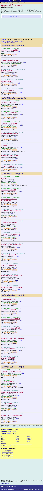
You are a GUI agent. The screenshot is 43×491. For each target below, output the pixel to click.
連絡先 (2, 486)
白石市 (17, 439)
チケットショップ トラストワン (9, 102)
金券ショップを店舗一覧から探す (10, 16)
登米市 (17, 441)
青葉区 (2, 41)
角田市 (3, 438)
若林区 (21, 41)
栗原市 (17, 438)
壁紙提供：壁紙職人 (5, 483)
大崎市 (28, 436)
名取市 (28, 441)
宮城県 (3, 39)
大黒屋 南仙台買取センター (8, 299)
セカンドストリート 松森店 (8, 190)
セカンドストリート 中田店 (8, 310)
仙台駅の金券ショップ (8, 433)
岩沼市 (17, 436)
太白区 (16, 41)
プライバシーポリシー (11, 486)
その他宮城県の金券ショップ (8, 445)
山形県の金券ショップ (7, 455)
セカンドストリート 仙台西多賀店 (10, 319)
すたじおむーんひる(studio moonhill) (24, 489)
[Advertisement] (21, 28)
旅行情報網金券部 (16, 1)
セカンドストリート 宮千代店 (9, 113)
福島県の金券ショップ (7, 457)
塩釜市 (3, 439)
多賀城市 (29, 439)
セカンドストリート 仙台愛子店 (9, 50)
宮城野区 (8, 41)
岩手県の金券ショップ (7, 452)
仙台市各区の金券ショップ (9, 431)
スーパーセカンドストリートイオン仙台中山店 (9, 199)
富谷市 (3, 441)
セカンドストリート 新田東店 (9, 123)
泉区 (12, 41)
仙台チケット (4, 178)
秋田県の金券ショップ (7, 453)
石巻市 (3, 436)
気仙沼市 (29, 438)
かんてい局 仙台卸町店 (7, 381)
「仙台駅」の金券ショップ (8, 42)
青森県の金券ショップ (7, 450)
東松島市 (3, 443)
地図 (19, 51)
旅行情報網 (10, 489)
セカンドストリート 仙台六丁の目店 (11, 371)
